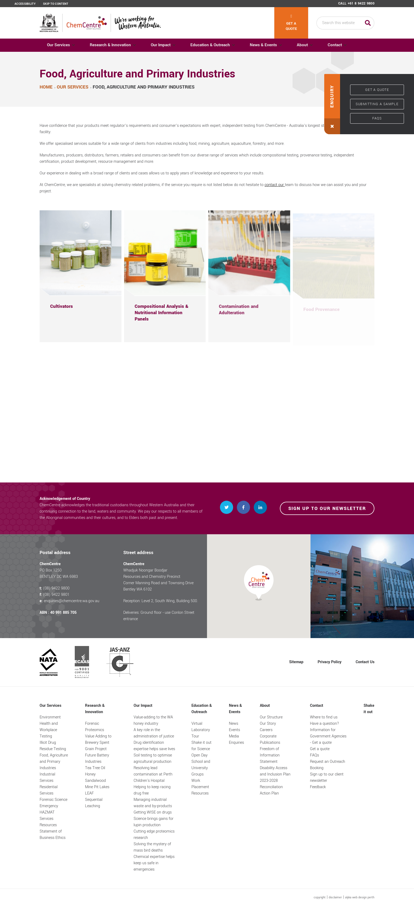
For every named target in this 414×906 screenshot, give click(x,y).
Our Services (59, 45)
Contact (343, 45)
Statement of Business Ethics (52, 834)
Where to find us (323, 717)
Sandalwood (95, 780)
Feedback (318, 787)
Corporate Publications (270, 739)
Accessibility (25, 4)
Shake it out (369, 709)
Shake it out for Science (201, 746)
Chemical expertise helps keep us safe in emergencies (154, 863)
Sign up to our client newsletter (327, 777)
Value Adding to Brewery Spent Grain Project (98, 742)
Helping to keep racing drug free (152, 790)
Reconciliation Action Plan (271, 790)
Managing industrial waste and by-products (153, 803)
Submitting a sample (377, 104)
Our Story (268, 723)
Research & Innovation (112, 45)
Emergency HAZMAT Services (49, 812)
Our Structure (271, 717)
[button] (332, 104)
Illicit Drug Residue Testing (53, 746)
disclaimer (335, 897)
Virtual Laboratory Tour (200, 730)
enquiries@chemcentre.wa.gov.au (71, 601)
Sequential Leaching (93, 803)
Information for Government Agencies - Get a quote (328, 736)
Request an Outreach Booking (327, 765)
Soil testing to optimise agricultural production (153, 758)
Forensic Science (53, 799)
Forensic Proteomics (94, 727)
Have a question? (324, 723)
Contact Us (365, 662)
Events (234, 730)
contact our (275, 185)
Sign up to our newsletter (327, 508)
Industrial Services (47, 777)
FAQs (377, 118)
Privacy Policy (329, 662)
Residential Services (49, 790)
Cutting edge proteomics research (154, 834)
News (233, 723)
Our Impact (164, 45)
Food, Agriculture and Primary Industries (54, 761)
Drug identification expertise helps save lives (154, 746)
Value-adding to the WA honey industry (153, 720)
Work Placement (200, 784)
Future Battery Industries (97, 758)
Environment (50, 717)
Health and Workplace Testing (49, 730)
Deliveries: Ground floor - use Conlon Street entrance (158, 616)
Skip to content (55, 4)
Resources (48, 825)
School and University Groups (200, 768)
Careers (266, 730)
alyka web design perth (359, 897)
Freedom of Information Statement (270, 755)
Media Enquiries (236, 739)
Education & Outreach (214, 45)
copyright (320, 897)
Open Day (199, 755)
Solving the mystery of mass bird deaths (152, 847)
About (309, 45)
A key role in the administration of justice (154, 733)
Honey (90, 774)
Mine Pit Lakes (97, 787)
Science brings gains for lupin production (153, 822)
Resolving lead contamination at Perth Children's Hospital (153, 774)
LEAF (89, 793)
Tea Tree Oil (95, 768)
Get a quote (291, 22)
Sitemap (296, 662)
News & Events (269, 45)
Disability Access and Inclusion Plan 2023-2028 (275, 774)
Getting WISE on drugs (153, 812)
